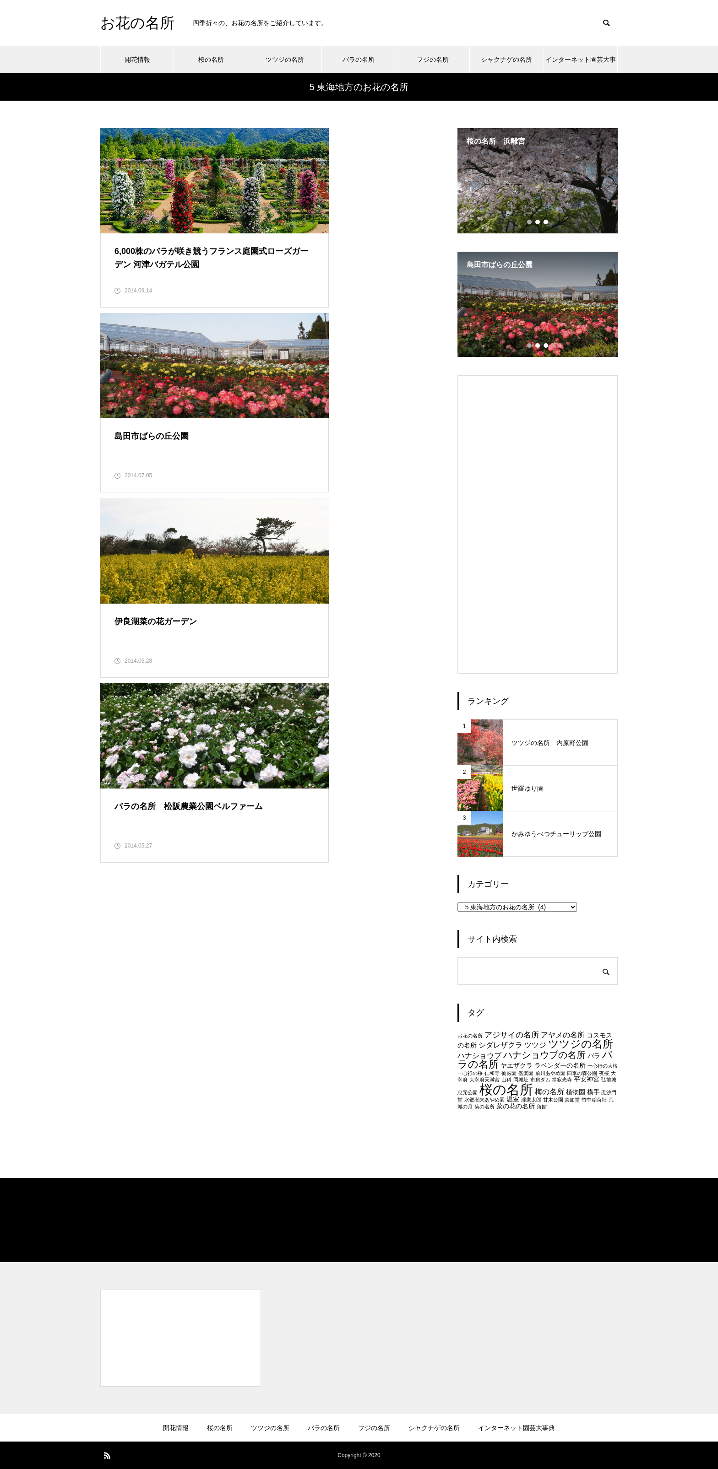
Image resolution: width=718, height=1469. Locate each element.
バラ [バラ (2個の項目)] (593, 1056)
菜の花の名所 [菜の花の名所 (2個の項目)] (515, 1106)
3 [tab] (546, 222)
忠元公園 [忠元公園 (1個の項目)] (467, 1092)
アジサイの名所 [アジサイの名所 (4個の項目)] (511, 1034)
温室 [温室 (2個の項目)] (512, 1099)
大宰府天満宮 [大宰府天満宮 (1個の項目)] (484, 1079)
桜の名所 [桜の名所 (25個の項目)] (506, 1089)
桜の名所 (211, 59)
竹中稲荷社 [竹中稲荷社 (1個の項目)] (594, 1099)
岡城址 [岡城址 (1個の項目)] (520, 1079)
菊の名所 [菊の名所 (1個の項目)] (484, 1106)
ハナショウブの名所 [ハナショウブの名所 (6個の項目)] (544, 1055)
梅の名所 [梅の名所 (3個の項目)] (549, 1092)
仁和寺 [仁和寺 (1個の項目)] (492, 1073)
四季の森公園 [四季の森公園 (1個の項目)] (582, 1073)
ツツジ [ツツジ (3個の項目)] (535, 1045)
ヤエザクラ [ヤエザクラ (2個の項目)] (516, 1065)
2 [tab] (538, 222)
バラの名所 (359, 59)
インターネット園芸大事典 (580, 64)
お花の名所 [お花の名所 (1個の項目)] (470, 1035)
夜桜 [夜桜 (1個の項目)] (604, 1073)
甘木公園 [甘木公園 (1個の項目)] (553, 1099)
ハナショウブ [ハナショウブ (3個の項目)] (479, 1055)
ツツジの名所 (285, 59)
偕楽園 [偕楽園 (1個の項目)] (525, 1073)
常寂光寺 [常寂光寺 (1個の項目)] (562, 1079)
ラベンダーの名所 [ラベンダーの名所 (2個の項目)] (560, 1065)
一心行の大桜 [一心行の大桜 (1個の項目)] (602, 1066)
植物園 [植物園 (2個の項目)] (575, 1092)
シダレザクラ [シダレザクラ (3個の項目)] (500, 1045)
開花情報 (137, 59)
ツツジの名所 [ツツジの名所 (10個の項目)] (580, 1044)
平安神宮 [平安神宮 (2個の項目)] (586, 1079)
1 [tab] (530, 222)
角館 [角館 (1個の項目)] (542, 1106)
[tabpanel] (537, 180)
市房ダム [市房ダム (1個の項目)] (540, 1079)
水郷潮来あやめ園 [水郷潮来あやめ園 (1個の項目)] (484, 1099)
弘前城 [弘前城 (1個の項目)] (608, 1079)
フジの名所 (433, 59)
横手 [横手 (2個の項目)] (593, 1092)
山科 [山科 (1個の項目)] (506, 1079)
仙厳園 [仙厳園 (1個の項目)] (509, 1073)
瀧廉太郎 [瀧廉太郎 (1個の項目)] (531, 1099)
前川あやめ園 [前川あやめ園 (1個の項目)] (550, 1073)
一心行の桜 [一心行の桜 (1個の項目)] (470, 1073)
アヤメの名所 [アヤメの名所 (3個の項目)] (563, 1035)
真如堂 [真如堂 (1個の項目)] (572, 1099)
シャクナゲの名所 (506, 59)
